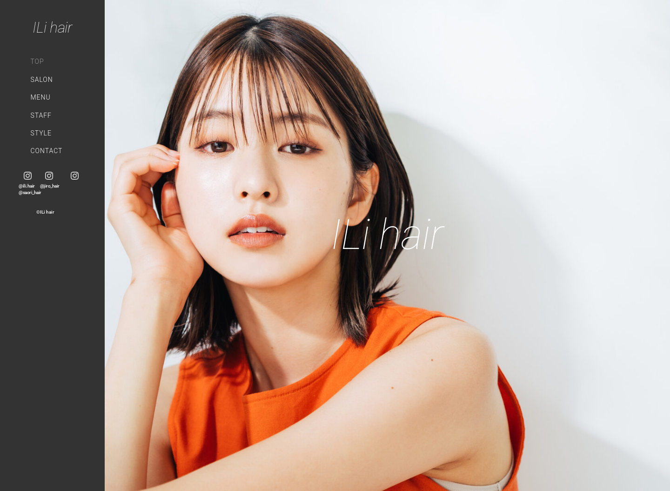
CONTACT (46, 151)
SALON (41, 79)
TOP (37, 61)
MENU (40, 97)
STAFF (41, 115)
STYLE (41, 133)
